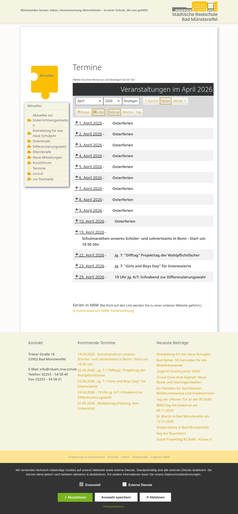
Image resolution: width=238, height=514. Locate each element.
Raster (84, 113)
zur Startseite (43, 179)
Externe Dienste (137, 484)
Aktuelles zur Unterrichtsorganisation (50, 120)
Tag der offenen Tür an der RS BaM (183, 399)
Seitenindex (140, 457)
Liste (98, 113)
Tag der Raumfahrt (171, 433)
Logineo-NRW (160, 457)
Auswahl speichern (116, 497)
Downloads (41, 141)
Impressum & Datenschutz (86, 457)
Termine (39, 168)
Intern (125, 457)
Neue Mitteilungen (47, 157)
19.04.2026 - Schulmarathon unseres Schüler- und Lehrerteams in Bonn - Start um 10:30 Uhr (113, 359)
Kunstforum (42, 162)
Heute (165, 101)
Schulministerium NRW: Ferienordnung (103, 310)
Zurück (151, 101)
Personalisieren (113, 506)
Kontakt (113, 457)
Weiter (180, 101)
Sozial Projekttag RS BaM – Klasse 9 (183, 439)
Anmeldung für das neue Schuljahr (183, 354)
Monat (115, 112)
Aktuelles (34, 105)
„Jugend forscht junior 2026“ (178, 371)
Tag (138, 112)
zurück (38, 173)
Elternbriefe (42, 152)
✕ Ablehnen (155, 497)
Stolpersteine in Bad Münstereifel (182, 427)
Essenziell (89, 484)
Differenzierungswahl (49, 146)
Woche (128, 112)
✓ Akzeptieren (75, 497)
